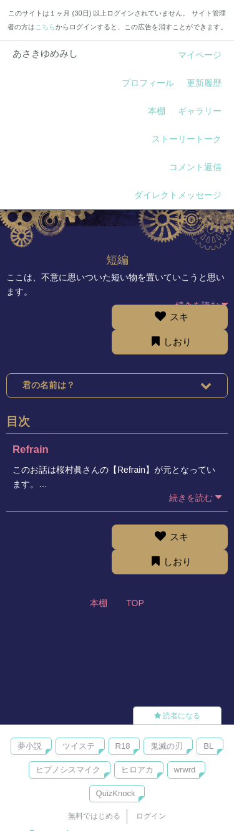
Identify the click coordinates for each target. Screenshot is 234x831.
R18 (122, 746)
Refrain (30, 449)
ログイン (151, 816)
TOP (135, 603)
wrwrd (185, 769)
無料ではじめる (94, 816)
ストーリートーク (187, 139)
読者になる (177, 715)
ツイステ (78, 746)
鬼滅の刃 (166, 746)
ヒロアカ (137, 769)
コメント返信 (195, 167)
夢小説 (29, 746)
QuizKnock (115, 793)
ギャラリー (200, 111)
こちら (45, 27)
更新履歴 (204, 83)
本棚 (156, 111)
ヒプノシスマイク (68, 769)
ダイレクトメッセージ (178, 195)
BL (208, 746)
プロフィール (148, 83)
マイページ (200, 55)
